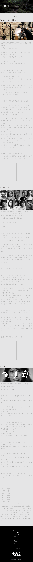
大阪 (5, 516)
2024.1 (4, 488)
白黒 (23, 518)
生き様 (18, 518)
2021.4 (4, 499)
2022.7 (4, 490)
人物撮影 (20, 514)
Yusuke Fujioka (23, 508)
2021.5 (4, 497)
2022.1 (4, 492)
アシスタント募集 (20, 510)
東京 (12, 518)
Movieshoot (16, 506)
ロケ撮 (13, 514)
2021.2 (4, 501)
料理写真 (6, 518)
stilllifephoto (9, 508)
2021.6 (4, 495)
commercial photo (10, 504)
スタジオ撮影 (11, 512)
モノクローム (21, 512)
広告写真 (20, 516)
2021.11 (4, 493)
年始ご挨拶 (12, 516)
